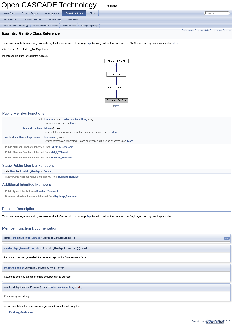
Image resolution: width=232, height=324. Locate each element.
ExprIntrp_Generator (62, 147)
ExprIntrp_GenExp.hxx (21, 312)
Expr (89, 43)
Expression (50, 137)
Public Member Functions (192, 30)
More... (176, 43)
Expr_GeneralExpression (26, 137)
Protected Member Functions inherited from (40, 196)
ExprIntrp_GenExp (30, 171)
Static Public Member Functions (217, 30)
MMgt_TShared (59, 152)
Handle (7, 137)
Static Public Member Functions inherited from (41, 176)
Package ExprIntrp (89, 26)
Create (47, 171)
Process (48, 119)
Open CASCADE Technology (15, 26)
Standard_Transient (61, 157)
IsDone (48, 128)
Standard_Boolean (32, 128)
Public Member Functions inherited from (38, 147)
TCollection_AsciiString (74, 119)
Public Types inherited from (30, 191)
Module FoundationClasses (45, 26)
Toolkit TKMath (69, 26)
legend (116, 106)
